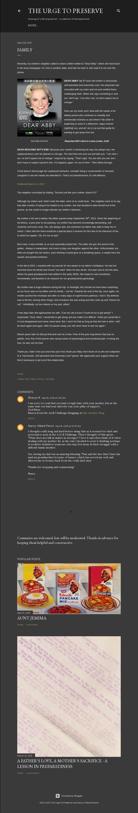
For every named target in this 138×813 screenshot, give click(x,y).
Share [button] (20, 373)
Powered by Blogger (69, 796)
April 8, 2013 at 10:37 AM (68, 426)
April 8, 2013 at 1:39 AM (54, 397)
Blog (32, 25)
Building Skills (49, 25)
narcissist (49, 379)
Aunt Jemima (31, 618)
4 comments (32, 773)
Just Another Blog (93, 413)
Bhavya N (34, 397)
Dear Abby (30, 379)
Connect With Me (76, 25)
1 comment (32, 624)
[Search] (118, 10)
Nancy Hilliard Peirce (41, 426)
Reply (31, 418)
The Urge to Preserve (65, 10)
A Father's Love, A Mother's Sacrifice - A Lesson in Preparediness (62, 763)
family (40, 379)
